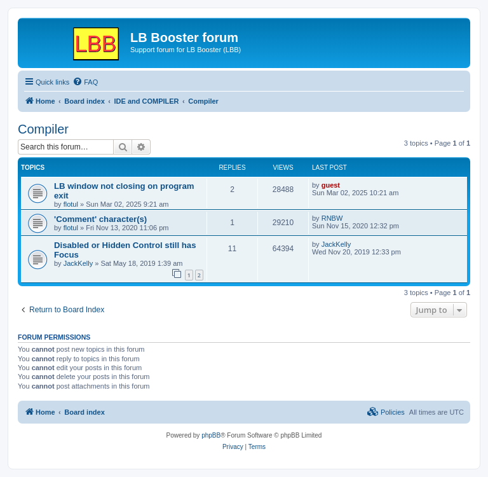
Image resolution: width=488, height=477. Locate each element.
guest (331, 185)
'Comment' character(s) (100, 219)
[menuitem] (85, 82)
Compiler (43, 129)
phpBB (210, 435)
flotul (71, 204)
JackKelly (78, 263)
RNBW (332, 218)
